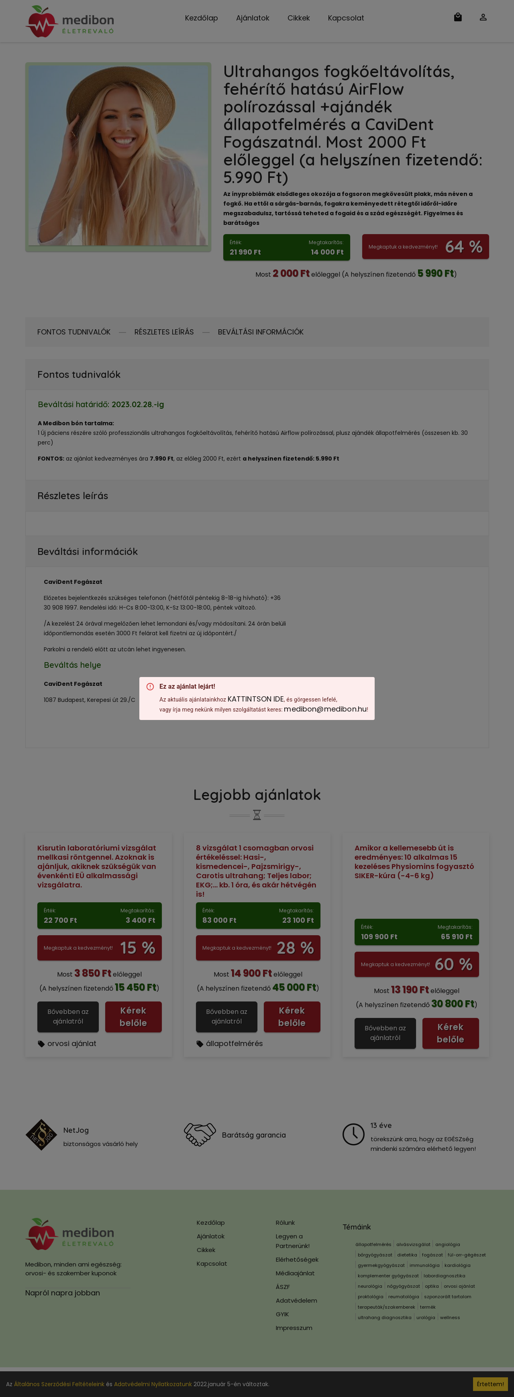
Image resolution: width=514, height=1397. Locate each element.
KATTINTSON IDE (256, 699)
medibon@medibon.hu (325, 709)
